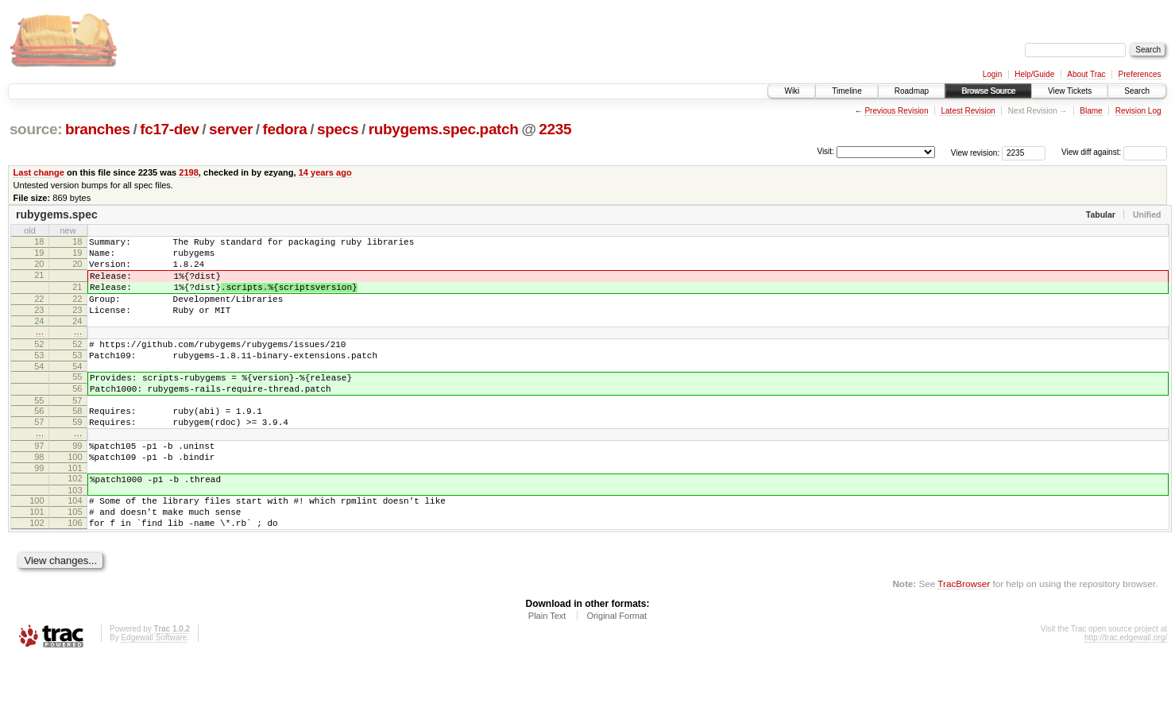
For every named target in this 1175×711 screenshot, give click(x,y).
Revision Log (1138, 110)
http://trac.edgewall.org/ (1125, 690)
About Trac (1086, 74)
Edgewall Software (154, 690)
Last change (39, 172)
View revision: (975, 152)
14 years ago (325, 172)
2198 (189, 172)
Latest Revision (968, 110)
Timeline (846, 91)
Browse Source (988, 91)
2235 (555, 129)
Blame (1091, 110)
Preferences (1140, 74)
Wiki (791, 91)
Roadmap (912, 91)
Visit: (825, 151)
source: (36, 129)
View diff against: (1114, 152)
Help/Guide (1034, 74)
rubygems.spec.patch (444, 129)
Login (992, 74)
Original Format (616, 668)
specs (337, 129)
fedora (285, 129)
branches (97, 129)
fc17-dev (169, 129)
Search (1137, 91)
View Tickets (1070, 91)
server (231, 129)
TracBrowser (963, 636)
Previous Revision (896, 110)
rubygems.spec (57, 214)
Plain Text (547, 668)
